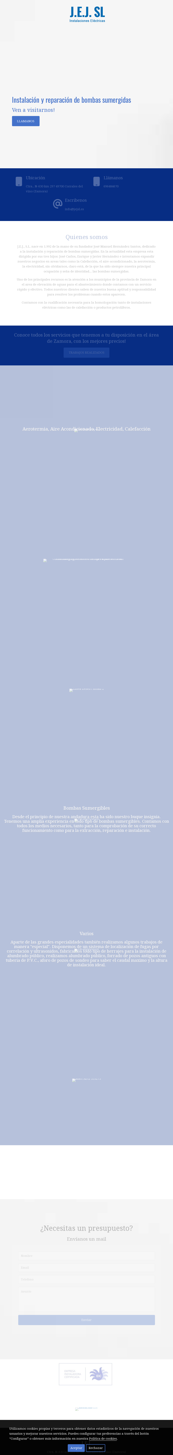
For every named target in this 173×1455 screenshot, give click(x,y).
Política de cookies (103, 1438)
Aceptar (76, 1448)
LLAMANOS (25, 121)
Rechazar (96, 1448)
